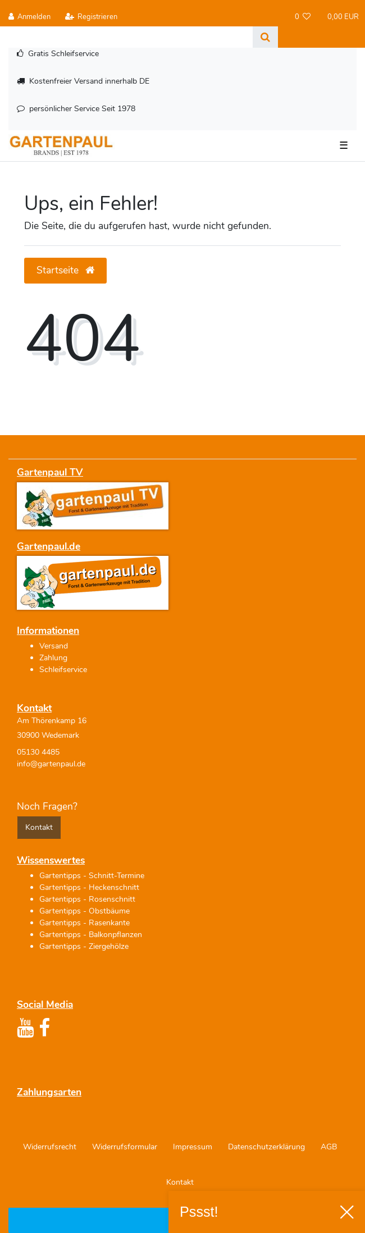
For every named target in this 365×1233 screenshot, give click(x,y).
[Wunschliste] (303, 17)
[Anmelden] (29, 17)
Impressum (192, 1146)
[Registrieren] (91, 17)
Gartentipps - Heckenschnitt (89, 887)
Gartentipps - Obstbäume (84, 911)
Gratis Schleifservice (63, 53)
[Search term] (126, 37)
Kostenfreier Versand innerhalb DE (89, 81)
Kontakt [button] (39, 827)
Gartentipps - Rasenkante (84, 922)
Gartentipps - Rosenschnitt (87, 899)
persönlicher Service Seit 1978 (82, 108)
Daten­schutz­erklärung (266, 1146)
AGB (329, 1146)
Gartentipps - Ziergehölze (84, 946)
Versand (53, 646)
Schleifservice (63, 669)
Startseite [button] (65, 270)
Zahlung (53, 657)
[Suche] (265, 37)
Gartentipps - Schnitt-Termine (91, 875)
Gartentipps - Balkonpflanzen (90, 934)
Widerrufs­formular (124, 1146)
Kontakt (180, 1182)
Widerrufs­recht (49, 1146)
